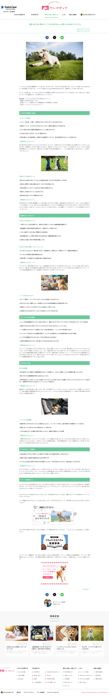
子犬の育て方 (34, 14)
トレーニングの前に (84, 672)
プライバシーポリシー (29, 692)
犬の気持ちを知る (51, 679)
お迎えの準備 (21, 675)
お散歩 (35, 679)
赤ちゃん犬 (86, 675)
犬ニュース (66, 686)
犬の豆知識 (66, 679)
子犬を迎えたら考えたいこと (53, 672)
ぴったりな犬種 (21, 672)
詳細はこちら (56, 604)
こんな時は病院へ (38, 682)
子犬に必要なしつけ (51, 682)
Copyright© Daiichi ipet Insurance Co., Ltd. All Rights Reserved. (95, 692)
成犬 (83, 682)
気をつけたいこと (68, 682)
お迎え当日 (20, 679)
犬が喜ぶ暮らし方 (68, 672)
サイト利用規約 (40, 692)
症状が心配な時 (99, 672)
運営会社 (19, 692)
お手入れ (49, 675)
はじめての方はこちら (89, 14)
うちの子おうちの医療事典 (74, 529)
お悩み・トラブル (68, 675)
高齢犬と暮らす (99, 679)
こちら (78, 557)
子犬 (85, 679)
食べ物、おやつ (37, 675)
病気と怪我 (98, 675)
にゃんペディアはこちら (53, 692)
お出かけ (87, 589)
